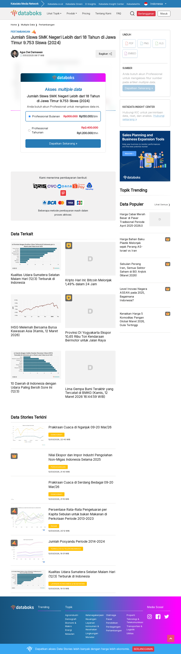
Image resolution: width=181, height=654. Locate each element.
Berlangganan (146, 13)
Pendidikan (112, 622)
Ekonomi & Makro (70, 624)
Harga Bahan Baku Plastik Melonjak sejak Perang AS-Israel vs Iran (132, 244)
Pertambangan (47, 24)
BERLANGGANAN (143, 649)
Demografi (56, 434)
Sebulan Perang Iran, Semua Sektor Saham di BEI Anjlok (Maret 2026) (133, 269)
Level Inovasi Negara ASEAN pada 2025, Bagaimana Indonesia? (133, 294)
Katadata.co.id (55, 4)
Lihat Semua (161, 204)
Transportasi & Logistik (134, 628)
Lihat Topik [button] (53, 13)
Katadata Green (74, 4)
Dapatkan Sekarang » (63, 143)
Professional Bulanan (46, 116)
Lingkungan (92, 633)
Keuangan (91, 619)
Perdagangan (58, 467)
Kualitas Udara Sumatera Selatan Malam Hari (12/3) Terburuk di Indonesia (81, 574)
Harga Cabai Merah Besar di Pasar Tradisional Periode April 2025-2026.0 (132, 219)
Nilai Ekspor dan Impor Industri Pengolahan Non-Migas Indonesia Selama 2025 (80, 457)
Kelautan (69, 633)
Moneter (90, 637)
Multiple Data (28, 24)
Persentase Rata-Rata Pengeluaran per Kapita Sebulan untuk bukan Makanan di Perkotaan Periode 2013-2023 (77, 514)
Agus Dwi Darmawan (31, 52)
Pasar (54, 526)
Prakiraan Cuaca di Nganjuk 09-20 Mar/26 (80, 427)
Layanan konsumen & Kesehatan (68, 584)
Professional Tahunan (40, 130)
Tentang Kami (103, 13)
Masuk (164, 13)
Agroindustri (71, 615)
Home (14, 24)
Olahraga (111, 615)
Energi (68, 630)
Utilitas (130, 633)
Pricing (86, 13)
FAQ (118, 13)
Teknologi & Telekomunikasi (66, 549)
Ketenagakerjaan (95, 615)
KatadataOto (133, 4)
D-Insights (90, 4)
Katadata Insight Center (111, 4)
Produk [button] (71, 13)
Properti (131, 615)
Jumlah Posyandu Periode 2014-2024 (76, 541)
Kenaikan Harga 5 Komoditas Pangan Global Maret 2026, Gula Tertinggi (132, 319)
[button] (155, 4)
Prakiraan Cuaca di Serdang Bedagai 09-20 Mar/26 (80, 484)
